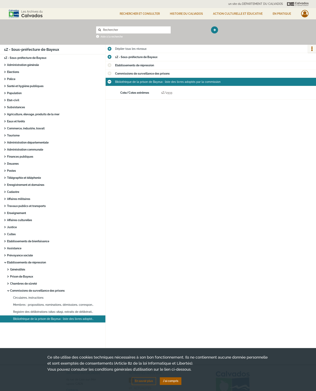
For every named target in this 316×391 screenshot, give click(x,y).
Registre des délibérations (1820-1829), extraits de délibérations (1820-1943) (53, 311)
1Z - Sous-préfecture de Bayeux (25, 57)
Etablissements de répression (26, 262)
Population (14, 93)
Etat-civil (13, 100)
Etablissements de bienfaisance (28, 241)
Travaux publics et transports (26, 206)
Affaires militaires (18, 199)
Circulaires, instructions (28, 297)
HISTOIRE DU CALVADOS (186, 13)
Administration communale (25, 149)
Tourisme (13, 135)
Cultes (11, 234)
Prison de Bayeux (21, 276)
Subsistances (16, 107)
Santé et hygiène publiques (25, 86)
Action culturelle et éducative (238, 13)
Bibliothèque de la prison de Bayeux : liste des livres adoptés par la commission (53, 318)
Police (11, 79)
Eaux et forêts (16, 121)
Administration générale (23, 65)
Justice (12, 227)
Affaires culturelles (19, 220)
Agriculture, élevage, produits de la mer (33, 114)
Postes (11, 170)
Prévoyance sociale (20, 255)
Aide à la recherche (112, 36)
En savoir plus (144, 381)
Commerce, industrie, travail (26, 128)
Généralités (17, 269)
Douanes (13, 163)
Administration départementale (28, 142)
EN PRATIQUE (282, 13)
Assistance (14, 248)
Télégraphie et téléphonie (24, 177)
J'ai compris (170, 381)
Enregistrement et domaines (25, 184)
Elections (13, 72)
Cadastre (13, 191)
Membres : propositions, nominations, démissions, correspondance (53, 304)
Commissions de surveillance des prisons (37, 290)
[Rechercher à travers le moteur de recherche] (135, 30)
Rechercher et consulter (140, 13)
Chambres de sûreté (23, 283)
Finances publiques (20, 156)
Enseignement (16, 213)
